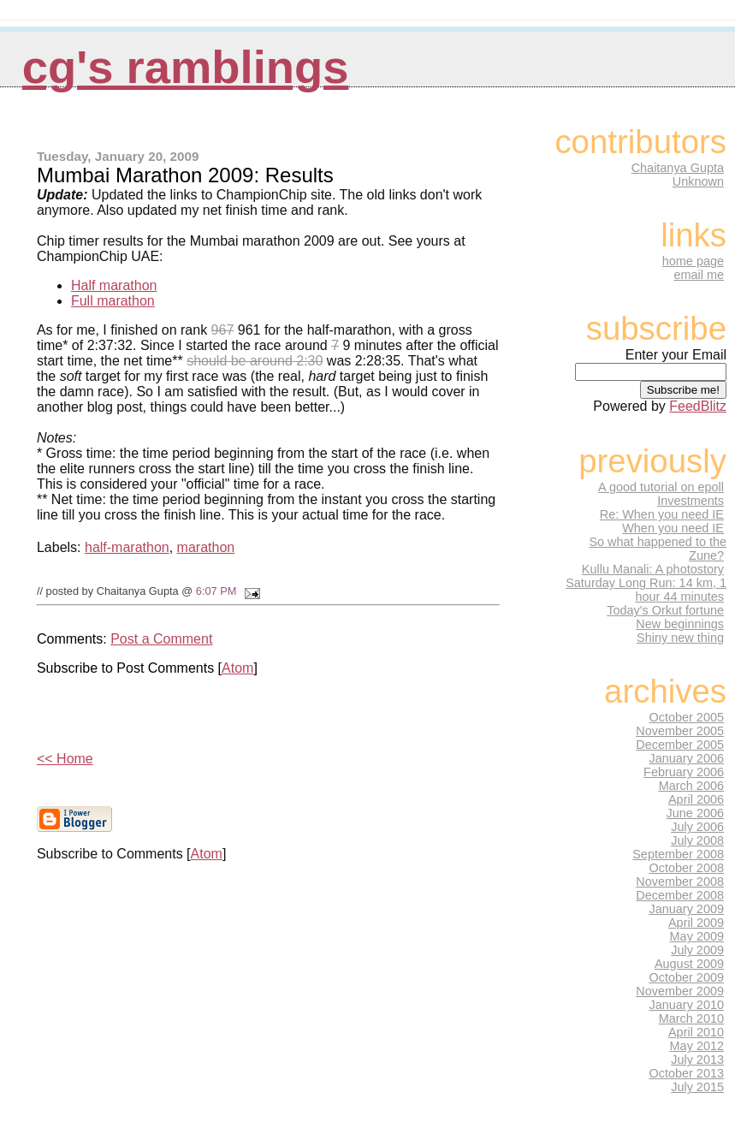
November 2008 (680, 881)
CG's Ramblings (185, 67)
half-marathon (127, 547)
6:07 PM (216, 591)
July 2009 (697, 950)
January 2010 (687, 1005)
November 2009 (680, 991)
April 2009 (696, 922)
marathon (206, 547)
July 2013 (697, 1059)
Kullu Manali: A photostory (653, 569)
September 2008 (678, 854)
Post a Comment (161, 639)
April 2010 (696, 1032)
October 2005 (687, 717)
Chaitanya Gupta (677, 168)
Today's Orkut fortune (665, 610)
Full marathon (113, 301)
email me (698, 275)
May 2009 (697, 936)
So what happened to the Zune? (657, 548)
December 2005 (680, 744)
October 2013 (687, 1073)
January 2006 (687, 758)
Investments (690, 501)
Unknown (698, 181)
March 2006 (691, 786)
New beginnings (680, 624)
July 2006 (697, 827)
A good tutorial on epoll (661, 487)
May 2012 (697, 1046)
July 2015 (697, 1087)
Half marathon (114, 285)
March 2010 (691, 1018)
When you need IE (673, 528)
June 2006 (695, 813)
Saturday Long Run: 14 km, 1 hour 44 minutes (646, 589)
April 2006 (696, 799)
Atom (237, 668)
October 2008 (687, 868)
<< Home (65, 758)
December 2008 (680, 895)
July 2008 (697, 840)
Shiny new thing (680, 637)
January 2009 (687, 909)
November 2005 (680, 731)
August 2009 (689, 964)
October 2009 (687, 977)
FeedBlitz (697, 406)
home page (693, 261)
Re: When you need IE (662, 514)
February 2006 (683, 772)
